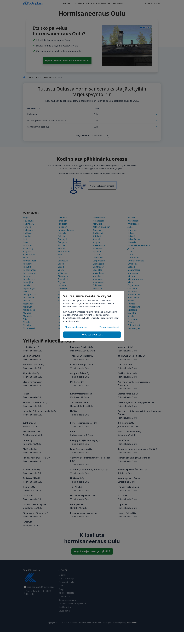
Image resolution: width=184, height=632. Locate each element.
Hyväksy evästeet (92, 334)
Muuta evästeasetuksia (76, 327)
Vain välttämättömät (109, 327)
